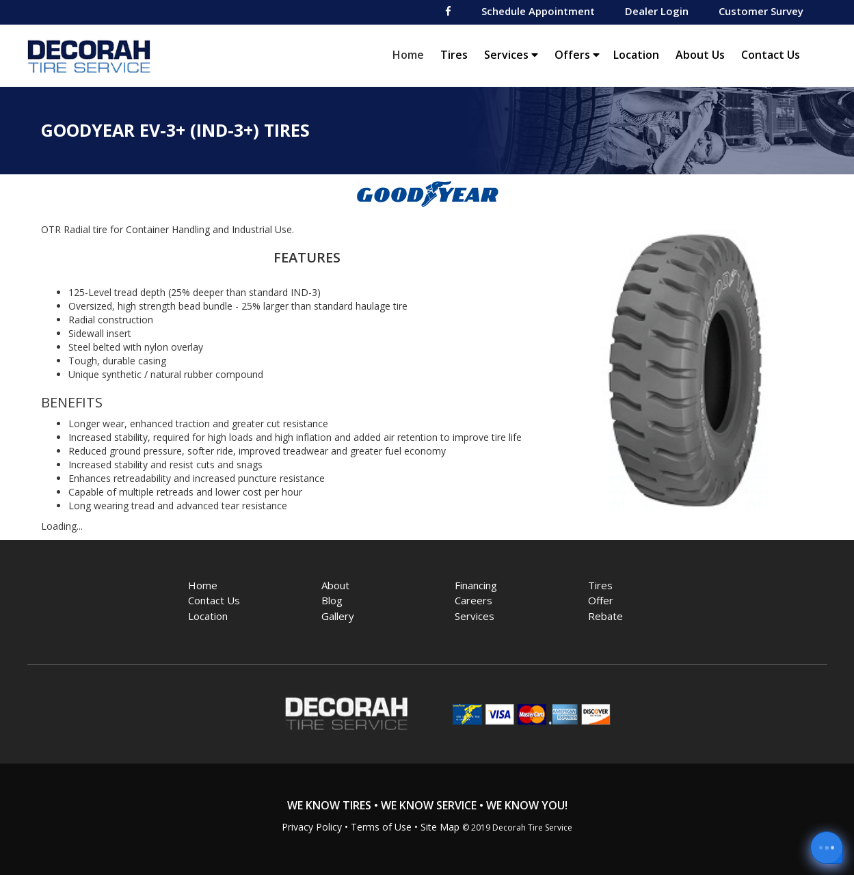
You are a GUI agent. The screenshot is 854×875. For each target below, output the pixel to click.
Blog (332, 600)
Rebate (605, 616)
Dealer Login (657, 11)
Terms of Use (381, 826)
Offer (600, 600)
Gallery (337, 616)
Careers (473, 600)
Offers (577, 54)
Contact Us (770, 54)
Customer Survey (761, 11)
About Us (700, 54)
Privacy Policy (312, 826)
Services (511, 54)
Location (636, 54)
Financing (476, 585)
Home (411, 54)
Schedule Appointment (538, 11)
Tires (454, 54)
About (335, 585)
